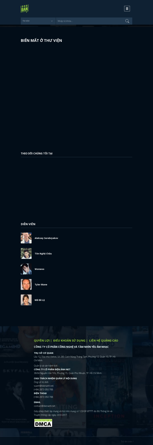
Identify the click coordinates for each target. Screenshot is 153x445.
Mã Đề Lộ (40, 300)
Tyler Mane (41, 284)
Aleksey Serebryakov (46, 238)
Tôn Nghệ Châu (43, 253)
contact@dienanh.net (44, 405)
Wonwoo (39, 269)
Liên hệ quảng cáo (103, 340)
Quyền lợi (42, 340)
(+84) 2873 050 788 (43, 389)
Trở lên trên (127, 441)
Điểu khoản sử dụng (69, 340)
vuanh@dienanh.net (44, 385)
